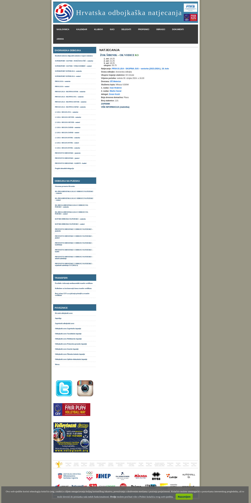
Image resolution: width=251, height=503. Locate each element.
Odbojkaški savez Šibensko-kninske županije (70, 354)
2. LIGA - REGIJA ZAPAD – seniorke (67, 127)
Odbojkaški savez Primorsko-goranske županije (71, 344)
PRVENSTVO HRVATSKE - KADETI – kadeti (70, 163)
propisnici (143, 29)
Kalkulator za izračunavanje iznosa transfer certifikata (73, 288)
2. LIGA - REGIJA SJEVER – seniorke (68, 117)
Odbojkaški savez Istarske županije (67, 349)
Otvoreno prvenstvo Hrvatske (65, 186)
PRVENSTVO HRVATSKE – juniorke (68, 153)
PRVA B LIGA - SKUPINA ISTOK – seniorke (70, 91)
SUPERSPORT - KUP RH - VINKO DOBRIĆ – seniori (73, 66)
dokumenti (178, 29)
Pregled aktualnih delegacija (64, 168)
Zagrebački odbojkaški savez (64, 323)
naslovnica (63, 29)
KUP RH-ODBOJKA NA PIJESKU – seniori (70, 224)
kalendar (81, 29)
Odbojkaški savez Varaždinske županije (68, 334)
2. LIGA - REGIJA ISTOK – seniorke (67, 138)
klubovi (98, 29)
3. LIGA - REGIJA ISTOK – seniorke (67, 148)
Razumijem (184, 496)
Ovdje (113, 496)
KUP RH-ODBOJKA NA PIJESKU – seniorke (70, 219)
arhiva (60, 39)
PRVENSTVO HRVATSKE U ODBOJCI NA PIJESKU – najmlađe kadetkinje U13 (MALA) (74, 264)
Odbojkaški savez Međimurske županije (68, 339)
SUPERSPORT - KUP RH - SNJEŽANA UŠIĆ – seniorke (74, 61)
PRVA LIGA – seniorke (62, 81)
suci (112, 29)
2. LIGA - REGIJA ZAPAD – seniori (67, 132)
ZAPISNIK (105, 104)
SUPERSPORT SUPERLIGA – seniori (68, 76)
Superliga (58, 318)
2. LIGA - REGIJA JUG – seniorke (66, 112)
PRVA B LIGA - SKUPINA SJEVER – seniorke (70, 102)
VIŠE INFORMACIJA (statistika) (115, 107)
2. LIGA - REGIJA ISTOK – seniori (67, 143)
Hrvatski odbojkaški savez (64, 313)
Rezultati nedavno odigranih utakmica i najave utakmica (74, 56)
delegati (126, 29)
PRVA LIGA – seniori (62, 86)
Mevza (57, 364)
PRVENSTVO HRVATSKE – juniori (67, 158)
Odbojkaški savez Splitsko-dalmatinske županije (71, 359)
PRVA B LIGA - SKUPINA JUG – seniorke (69, 97)
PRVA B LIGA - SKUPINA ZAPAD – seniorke (70, 107)
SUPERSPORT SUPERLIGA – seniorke (68, 71)
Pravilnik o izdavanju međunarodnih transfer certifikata (74, 283)
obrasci (160, 29)
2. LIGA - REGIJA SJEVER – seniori (67, 122)
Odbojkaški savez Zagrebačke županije (68, 328)
